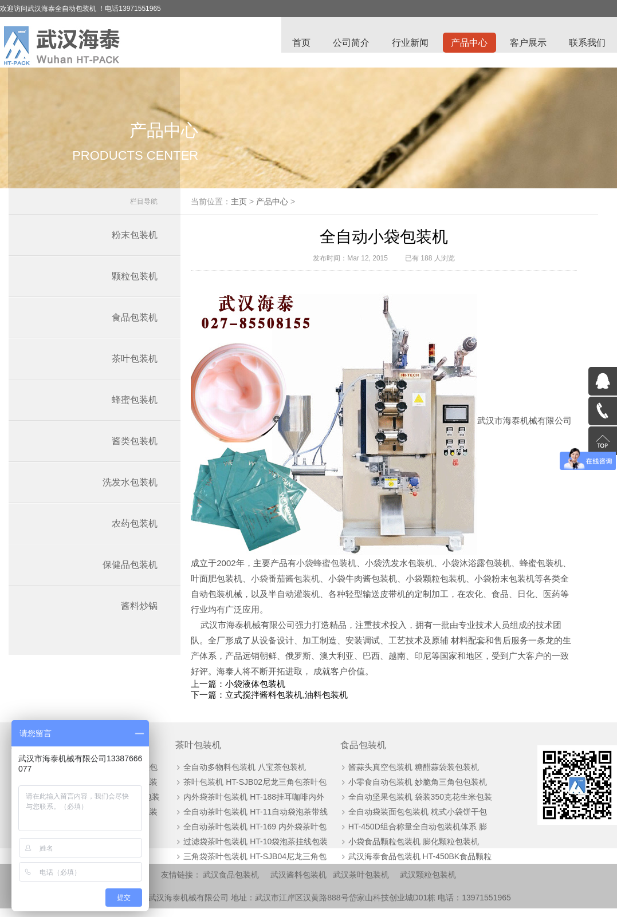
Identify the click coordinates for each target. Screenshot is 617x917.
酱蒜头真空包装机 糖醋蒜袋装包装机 (405, 774)
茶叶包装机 (135, 365)
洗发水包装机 (130, 488)
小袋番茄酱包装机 (338, 585)
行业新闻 (408, 43)
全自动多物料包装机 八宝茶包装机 (241, 774)
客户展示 (527, 43)
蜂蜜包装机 (135, 406)
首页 (298, 43)
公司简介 (349, 43)
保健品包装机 (130, 571)
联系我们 (587, 43)
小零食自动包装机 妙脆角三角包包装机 (409, 789)
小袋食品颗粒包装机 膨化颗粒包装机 (405, 848)
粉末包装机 (135, 241)
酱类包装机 (135, 447)
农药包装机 (135, 530)
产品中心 (468, 43)
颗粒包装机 (135, 282)
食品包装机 (135, 324)
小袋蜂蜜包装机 (361, 569)
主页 (257, 207)
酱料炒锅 (139, 612)
